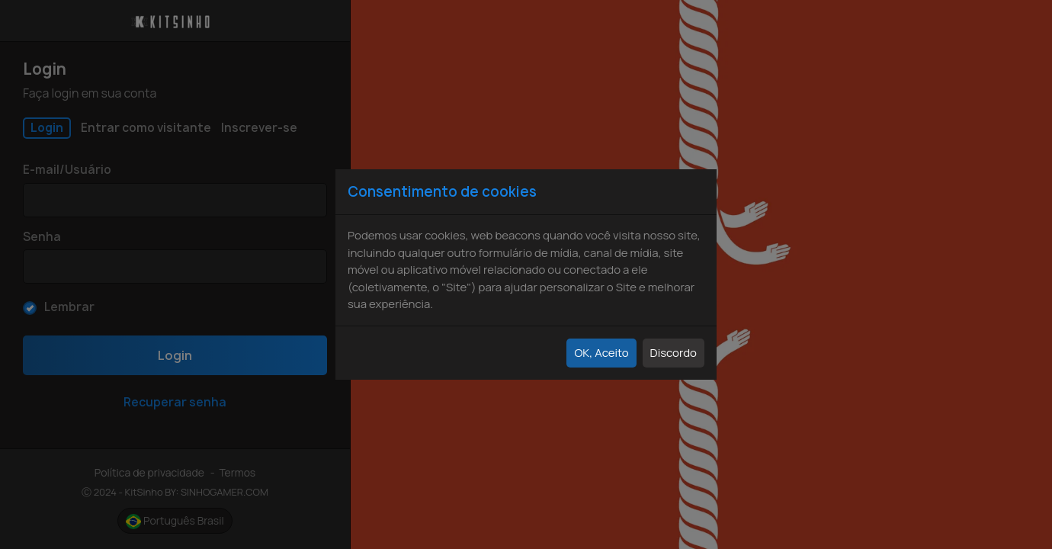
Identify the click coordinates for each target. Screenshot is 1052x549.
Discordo (673, 353)
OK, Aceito (601, 353)
